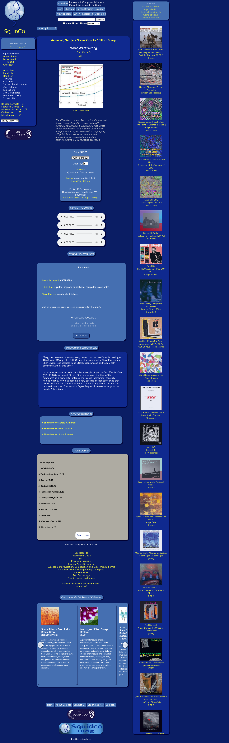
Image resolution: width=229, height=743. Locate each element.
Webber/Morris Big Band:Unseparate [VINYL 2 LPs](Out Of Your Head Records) (151, 342)
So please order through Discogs (80, 197)
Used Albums (10, 87)
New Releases (64, 13)
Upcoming (100, 13)
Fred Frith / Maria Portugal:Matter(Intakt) (151, 483)
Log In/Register (85, 9)
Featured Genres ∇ (12, 106)
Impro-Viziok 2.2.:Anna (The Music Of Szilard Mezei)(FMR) (151, 590)
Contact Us (8, 98)
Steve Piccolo (49, 294)
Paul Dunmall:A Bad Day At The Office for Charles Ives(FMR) (151, 628)
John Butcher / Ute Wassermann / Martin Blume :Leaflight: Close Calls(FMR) (151, 699)
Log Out (9, 62)
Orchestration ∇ (11, 112)
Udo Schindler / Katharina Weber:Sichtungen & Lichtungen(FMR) (151, 554)
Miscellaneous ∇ (11, 115)
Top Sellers (9, 89)
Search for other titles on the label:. (81, 585)
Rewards (7, 78)
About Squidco (11, 56)
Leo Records (81, 552)
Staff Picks (9, 81)
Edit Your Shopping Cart (18, 47)
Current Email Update (14, 84)
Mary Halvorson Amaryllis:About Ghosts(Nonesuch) (151, 376)
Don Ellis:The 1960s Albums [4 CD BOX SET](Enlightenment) (151, 269)
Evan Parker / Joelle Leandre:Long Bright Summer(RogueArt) (151, 413)
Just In (76, 13)
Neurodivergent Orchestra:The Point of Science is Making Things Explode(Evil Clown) (151, 125)
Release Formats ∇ (12, 103)
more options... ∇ (47, 28)
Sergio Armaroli (50, 280)
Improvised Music (81, 555)
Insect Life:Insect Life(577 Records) (151, 448)
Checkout (8, 64)
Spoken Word (81, 572)
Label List (8, 73)
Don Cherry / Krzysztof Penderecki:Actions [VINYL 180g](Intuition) (151, 306)
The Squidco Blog (12, 95)
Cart (60, 9)
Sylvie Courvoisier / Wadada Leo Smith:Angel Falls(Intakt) (151, 519)
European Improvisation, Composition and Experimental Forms (81, 566)
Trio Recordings (81, 575)
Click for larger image (81, 110)
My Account (9, 59)
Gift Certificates (11, 92)
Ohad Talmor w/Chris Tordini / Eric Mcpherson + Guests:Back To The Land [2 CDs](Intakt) (151, 52)
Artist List (8, 70)
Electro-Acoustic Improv (81, 564)
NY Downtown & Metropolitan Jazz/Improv (81, 569)
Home (50, 704)
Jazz (81, 558)
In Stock (80, 169)
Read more (81, 335)
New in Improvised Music (81, 578)
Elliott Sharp (48, 287)
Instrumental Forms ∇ (14, 109)
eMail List (8, 76)
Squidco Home (11, 53)
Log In (69, 178)
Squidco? (100, 9)
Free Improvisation (81, 561)
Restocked (87, 13)
